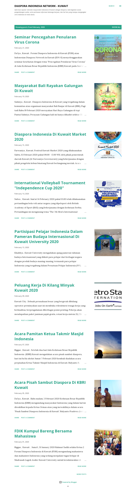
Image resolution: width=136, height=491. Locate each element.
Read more (82, 72)
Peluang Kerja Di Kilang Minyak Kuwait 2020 (44, 288)
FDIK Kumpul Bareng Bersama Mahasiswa (43, 433)
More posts (81, 474)
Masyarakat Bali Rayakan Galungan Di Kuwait (48, 88)
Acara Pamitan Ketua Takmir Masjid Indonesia (48, 336)
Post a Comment (28, 72)
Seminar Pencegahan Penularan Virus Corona (45, 39)
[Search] (111, 6)
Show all (116, 27)
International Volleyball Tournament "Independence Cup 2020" (49, 185)
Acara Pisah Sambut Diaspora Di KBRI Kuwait (50, 385)
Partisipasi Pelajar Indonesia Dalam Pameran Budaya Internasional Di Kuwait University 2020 (48, 236)
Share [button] (16, 72)
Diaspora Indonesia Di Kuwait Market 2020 (50, 137)
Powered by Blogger (68, 482)
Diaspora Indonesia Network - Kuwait (41, 6)
